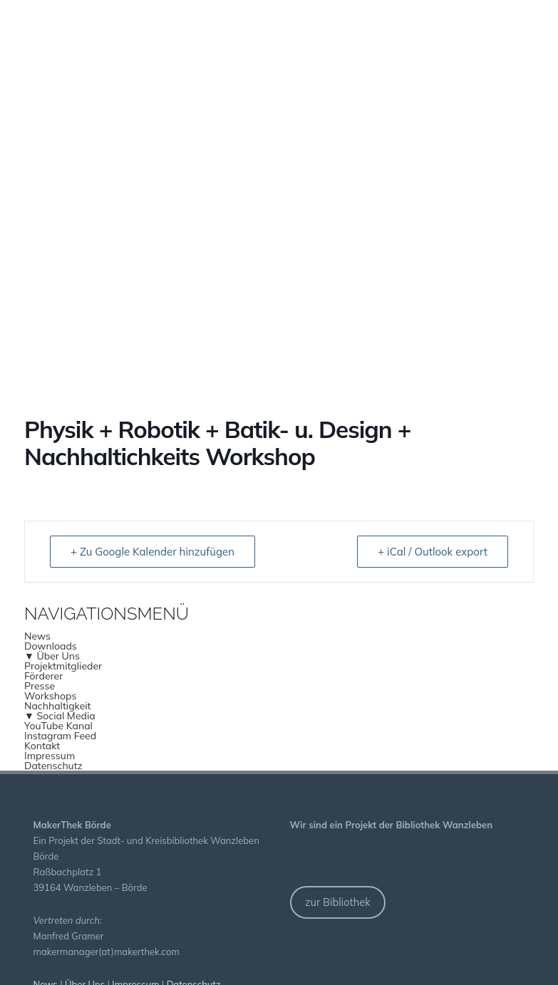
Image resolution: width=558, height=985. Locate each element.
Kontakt (42, 745)
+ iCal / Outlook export (432, 551)
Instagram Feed (60, 735)
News (37, 636)
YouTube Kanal (58, 725)
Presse (39, 685)
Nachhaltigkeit (57, 705)
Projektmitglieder (63, 666)
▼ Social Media (59, 715)
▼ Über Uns (52, 656)
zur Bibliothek (338, 902)
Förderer (43, 675)
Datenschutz (53, 765)
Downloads (50, 646)
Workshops (50, 695)
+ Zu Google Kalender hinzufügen (152, 551)
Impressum (49, 755)
